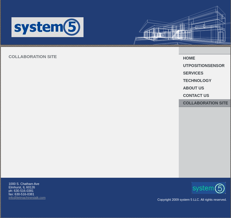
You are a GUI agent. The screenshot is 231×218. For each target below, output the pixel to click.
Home (189, 58)
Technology (197, 80)
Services (193, 73)
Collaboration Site (205, 103)
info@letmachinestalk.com (27, 197)
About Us (193, 88)
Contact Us (196, 95)
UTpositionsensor (204, 65)
